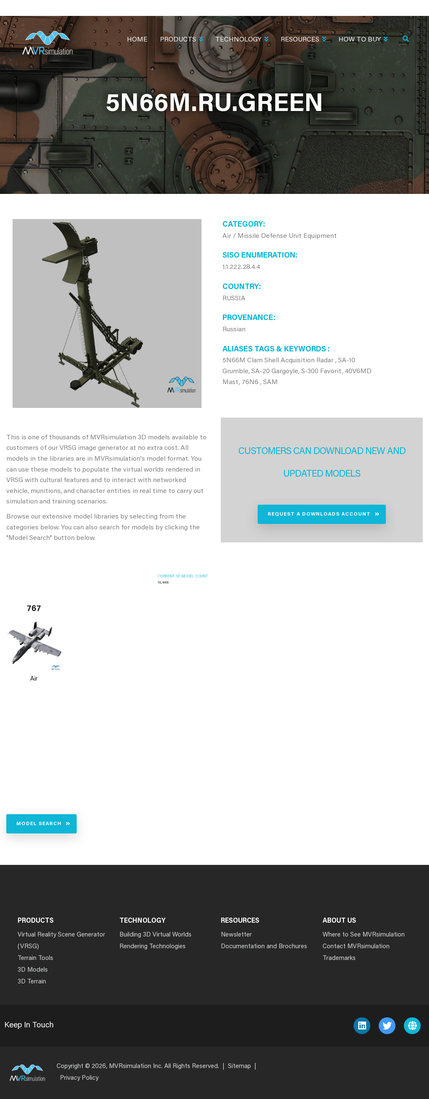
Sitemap (239, 1066)
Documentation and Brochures (264, 947)
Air (34, 679)
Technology (241, 40)
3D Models (33, 970)
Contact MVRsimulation (356, 947)
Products (181, 40)
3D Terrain (32, 982)
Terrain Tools (35, 958)
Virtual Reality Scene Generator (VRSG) (61, 941)
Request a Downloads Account (319, 514)
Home (137, 39)
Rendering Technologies (152, 947)
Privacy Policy (79, 1078)
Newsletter (236, 935)
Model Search (39, 823)
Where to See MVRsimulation (364, 935)
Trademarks (339, 958)
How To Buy (363, 40)
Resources (303, 40)
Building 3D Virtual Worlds (155, 935)
